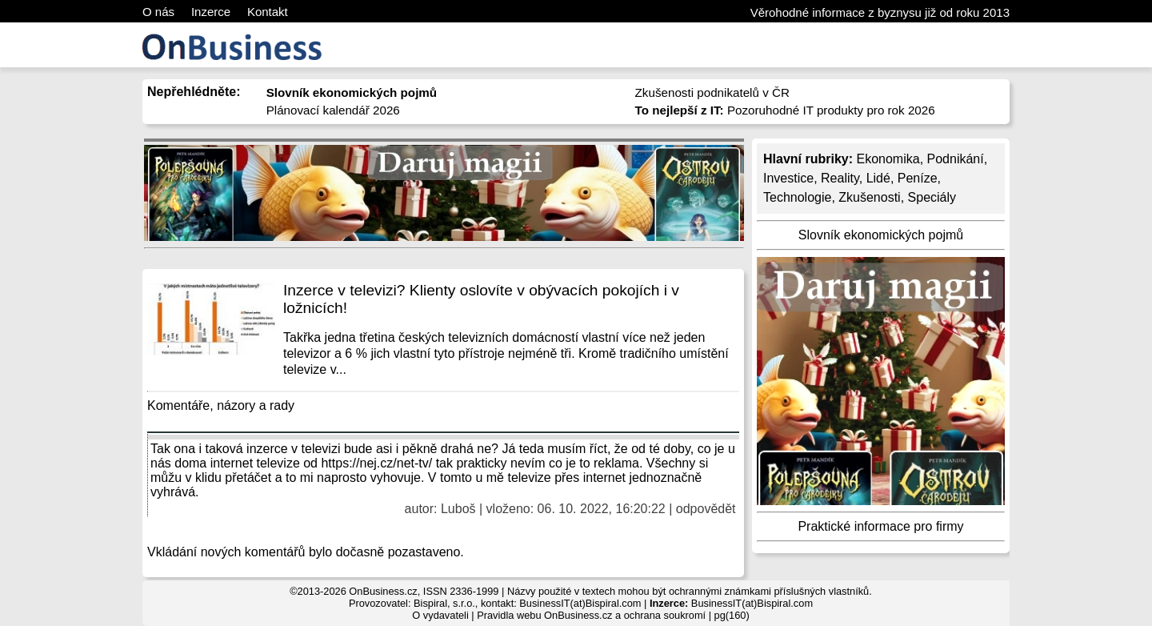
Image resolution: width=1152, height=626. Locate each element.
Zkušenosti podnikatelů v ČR (712, 92)
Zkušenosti (869, 197)
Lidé (878, 178)
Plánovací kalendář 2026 (333, 110)
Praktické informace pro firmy (880, 526)
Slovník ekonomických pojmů (880, 235)
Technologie (797, 197)
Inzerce (210, 11)
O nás (158, 11)
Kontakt (267, 11)
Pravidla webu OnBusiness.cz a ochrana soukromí (591, 615)
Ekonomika (887, 159)
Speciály (932, 197)
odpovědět (706, 509)
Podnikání (955, 159)
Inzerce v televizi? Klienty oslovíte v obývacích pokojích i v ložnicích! (481, 299)
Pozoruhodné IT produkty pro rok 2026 (785, 110)
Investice (788, 178)
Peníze (918, 178)
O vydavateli (440, 615)
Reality (840, 178)
